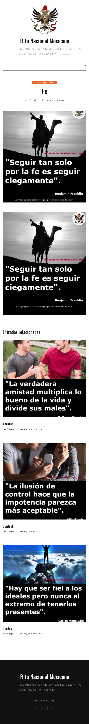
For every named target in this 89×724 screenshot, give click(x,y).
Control (8, 526)
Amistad (8, 423)
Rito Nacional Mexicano (44, 41)
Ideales (7, 628)
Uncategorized (44, 82)
